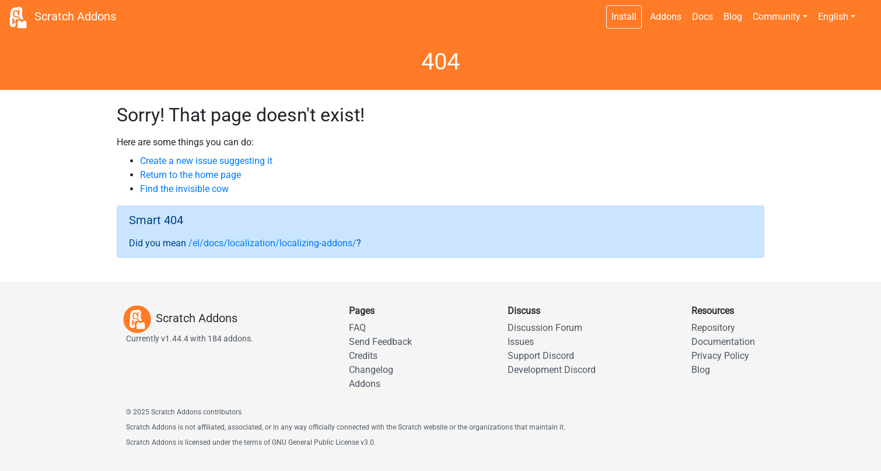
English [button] (833, 16)
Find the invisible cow (184, 188)
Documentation (723, 341)
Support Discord (541, 355)
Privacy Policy (720, 355)
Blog (732, 16)
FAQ (357, 327)
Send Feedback (380, 341)
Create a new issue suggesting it (206, 160)
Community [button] (776, 16)
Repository (713, 327)
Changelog (371, 369)
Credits (363, 355)
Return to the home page (190, 174)
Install (624, 16)
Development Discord (552, 369)
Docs (702, 16)
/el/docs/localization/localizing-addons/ (272, 243)
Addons (665, 16)
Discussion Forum (545, 327)
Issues (521, 341)
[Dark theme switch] (866, 10)
